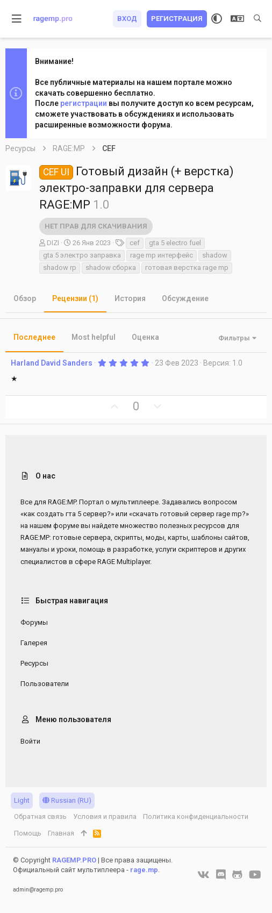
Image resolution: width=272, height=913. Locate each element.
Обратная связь (40, 816)
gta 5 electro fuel (175, 243)
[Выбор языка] (237, 18)
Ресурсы (34, 663)
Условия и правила (105, 816)
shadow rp (59, 267)
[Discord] (221, 874)
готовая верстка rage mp (186, 267)
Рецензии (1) (75, 298)
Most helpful (93, 337)
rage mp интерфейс (161, 255)
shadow (214, 255)
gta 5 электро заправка (82, 255)
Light (22, 800)
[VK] (203, 874)
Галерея (33, 643)
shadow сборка (110, 267)
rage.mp (144, 870)
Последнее (34, 337)
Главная (61, 833)
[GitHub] (237, 874)
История (130, 298)
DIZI (53, 243)
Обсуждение (185, 298)
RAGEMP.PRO (74, 860)
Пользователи (44, 684)
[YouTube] (255, 874)
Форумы (34, 622)
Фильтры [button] (234, 338)
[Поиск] (257, 18)
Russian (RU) (66, 800)
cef (135, 243)
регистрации (83, 103)
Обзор (24, 298)
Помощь (27, 833)
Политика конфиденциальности (195, 816)
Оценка (145, 337)
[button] (16, 18)
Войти (30, 741)
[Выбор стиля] (216, 18)
